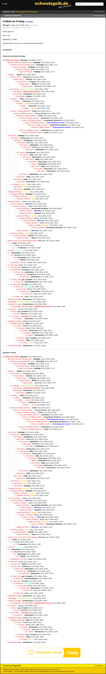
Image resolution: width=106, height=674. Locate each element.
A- (3, 4)
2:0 (9, 253)
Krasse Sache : (16, 77)
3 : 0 (9, 243)
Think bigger (12, 302)
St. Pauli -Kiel (12, 265)
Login (95, 11)
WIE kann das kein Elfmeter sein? (20, 62)
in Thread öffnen (100, 15)
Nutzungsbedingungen (44, 671)
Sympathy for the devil (19, 262)
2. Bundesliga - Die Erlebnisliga (22, 306)
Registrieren (101, 11)
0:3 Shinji (11, 250)
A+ (6, 3)
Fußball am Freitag (14, 299)
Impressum (33, 671)
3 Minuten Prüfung (14, 192)
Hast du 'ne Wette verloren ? (21, 111)
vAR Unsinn (12, 136)
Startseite (6, 12)
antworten (8, 50)
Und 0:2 (13, 311)
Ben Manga (15, 89)
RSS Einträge (7, 671)
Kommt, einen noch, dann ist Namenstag (22, 241)
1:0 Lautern (18, 326)
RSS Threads (18, 671)
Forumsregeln (70, 671)
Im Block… (11, 75)
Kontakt (26, 671)
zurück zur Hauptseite (12, 15)
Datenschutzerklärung (58, 671)
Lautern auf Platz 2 (14, 201)
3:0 (15, 257)
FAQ (13, 12)
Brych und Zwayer (20, 67)
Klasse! (33, 164)
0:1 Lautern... (12, 309)
